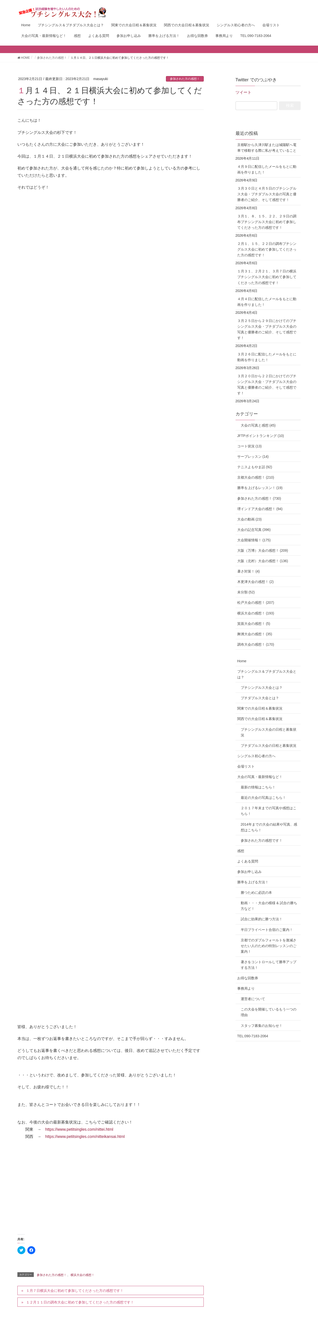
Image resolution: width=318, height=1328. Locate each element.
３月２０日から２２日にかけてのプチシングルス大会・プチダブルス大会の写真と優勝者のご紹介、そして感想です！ (266, 384)
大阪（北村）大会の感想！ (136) (262, 561)
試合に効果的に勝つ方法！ (261, 919)
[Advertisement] (110, 1191)
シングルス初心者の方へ (256, 756)
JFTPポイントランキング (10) (260, 436)
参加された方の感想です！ (261, 840)
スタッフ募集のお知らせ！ (261, 1026)
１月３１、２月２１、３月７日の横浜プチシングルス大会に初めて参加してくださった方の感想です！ (266, 277)
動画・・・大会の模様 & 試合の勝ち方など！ (269, 906)
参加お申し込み (249, 872)
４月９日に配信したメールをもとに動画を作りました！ (266, 169)
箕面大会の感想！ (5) (253, 624)
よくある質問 (247, 861)
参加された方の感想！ (185, 79)
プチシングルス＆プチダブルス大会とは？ (266, 674)
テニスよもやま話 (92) (254, 467)
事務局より (246, 988)
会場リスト (246, 766)
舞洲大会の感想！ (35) (254, 634)
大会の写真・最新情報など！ (259, 777)
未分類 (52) (246, 592)
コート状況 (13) (249, 446)
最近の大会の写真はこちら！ (263, 798)
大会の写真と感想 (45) (256, 425)
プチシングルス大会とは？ (261, 688)
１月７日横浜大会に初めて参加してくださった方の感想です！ (74, 1291)
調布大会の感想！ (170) (255, 644)
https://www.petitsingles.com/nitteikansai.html (85, 1136)
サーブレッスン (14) (253, 457)
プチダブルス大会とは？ (260, 698)
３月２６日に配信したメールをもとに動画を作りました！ (266, 357)
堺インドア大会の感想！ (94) (260, 509)
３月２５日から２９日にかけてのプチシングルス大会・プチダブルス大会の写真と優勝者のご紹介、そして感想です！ (266, 329)
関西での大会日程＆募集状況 (259, 719)
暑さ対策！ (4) (248, 571)
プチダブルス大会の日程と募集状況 (268, 746)
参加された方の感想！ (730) (259, 498)
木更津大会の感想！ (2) (255, 582)
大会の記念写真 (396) (254, 530)
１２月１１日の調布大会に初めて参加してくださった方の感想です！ (80, 1302)
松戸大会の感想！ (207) (255, 603)
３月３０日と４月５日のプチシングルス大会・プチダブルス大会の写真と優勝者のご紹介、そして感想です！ (266, 194)
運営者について (253, 999)
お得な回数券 (247, 978)
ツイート (243, 92)
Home (241, 661)
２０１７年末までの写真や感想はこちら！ (268, 811)
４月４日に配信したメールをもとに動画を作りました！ (266, 302)
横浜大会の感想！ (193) (255, 613)
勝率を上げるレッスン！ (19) (260, 488)
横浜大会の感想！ (82, 1275)
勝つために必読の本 (256, 893)
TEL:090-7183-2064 (252, 1036)
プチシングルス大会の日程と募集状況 (268, 732)
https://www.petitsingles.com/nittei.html (79, 1129)
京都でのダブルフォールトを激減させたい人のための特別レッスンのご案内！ (268, 945)
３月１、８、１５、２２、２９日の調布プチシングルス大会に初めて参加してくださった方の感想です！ (266, 222)
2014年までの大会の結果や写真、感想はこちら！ (269, 827)
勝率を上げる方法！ (253, 882)
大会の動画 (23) (249, 519)
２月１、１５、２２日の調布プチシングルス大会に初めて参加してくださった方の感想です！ (266, 249)
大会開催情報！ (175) (254, 540)
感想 (240, 851)
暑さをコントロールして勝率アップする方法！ (268, 965)
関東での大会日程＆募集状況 (259, 708)
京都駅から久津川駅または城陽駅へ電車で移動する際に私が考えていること (266, 147)
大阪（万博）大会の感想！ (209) (262, 550)
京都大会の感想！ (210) (255, 477)
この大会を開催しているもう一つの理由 (268, 1012)
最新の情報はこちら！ (258, 787)
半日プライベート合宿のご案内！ (267, 930)
